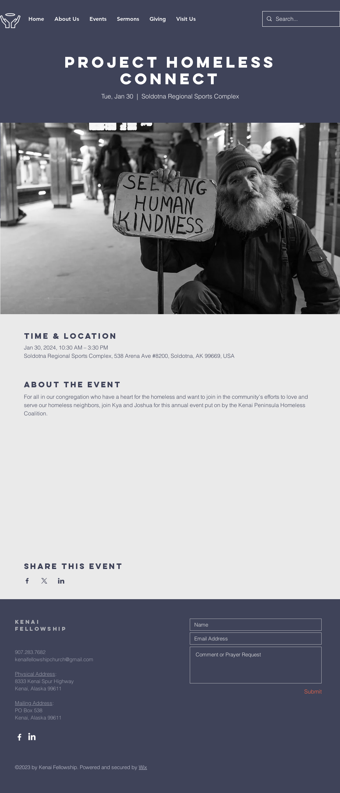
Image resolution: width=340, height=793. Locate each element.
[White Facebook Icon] (19, 737)
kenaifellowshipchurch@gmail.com (54, 659)
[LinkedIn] (31, 737)
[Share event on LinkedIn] (61, 581)
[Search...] (300, 18)
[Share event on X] (44, 581)
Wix (143, 767)
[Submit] (297, 692)
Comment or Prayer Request (256, 665)
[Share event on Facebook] (27, 581)
